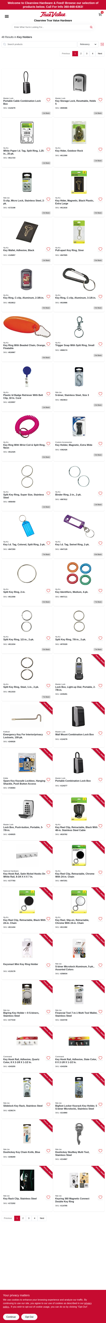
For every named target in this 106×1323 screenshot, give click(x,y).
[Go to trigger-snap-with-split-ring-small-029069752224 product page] (79, 337)
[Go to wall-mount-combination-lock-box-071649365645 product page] (79, 724)
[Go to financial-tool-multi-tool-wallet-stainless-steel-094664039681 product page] (79, 1003)
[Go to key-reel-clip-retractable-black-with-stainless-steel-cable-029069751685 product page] (79, 817)
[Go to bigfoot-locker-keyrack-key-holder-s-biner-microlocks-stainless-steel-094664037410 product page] (79, 1096)
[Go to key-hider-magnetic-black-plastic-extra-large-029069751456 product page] (79, 192)
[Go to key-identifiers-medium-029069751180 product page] (79, 583)
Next (100, 53)
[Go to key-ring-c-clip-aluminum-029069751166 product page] (79, 288)
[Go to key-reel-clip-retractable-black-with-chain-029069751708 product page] (27, 910)
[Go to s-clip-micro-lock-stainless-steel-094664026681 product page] (27, 192)
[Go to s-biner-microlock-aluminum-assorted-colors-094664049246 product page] (79, 957)
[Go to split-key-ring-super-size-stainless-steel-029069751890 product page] (27, 486)
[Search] (91, 26)
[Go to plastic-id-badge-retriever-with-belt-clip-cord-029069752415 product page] (27, 387)
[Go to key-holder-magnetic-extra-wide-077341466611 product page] (79, 437)
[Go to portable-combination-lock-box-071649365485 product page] (79, 771)
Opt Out (29, 1317)
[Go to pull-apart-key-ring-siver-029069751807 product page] (79, 241)
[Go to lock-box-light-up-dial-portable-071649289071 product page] (79, 678)
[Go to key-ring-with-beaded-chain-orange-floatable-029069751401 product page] (27, 337)
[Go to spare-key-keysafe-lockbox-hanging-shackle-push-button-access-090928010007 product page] (27, 771)
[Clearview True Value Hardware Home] (53, 14)
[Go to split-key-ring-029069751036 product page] (27, 583)
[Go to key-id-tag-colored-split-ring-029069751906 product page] (27, 535)
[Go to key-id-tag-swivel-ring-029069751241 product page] (79, 535)
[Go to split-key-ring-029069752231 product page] (27, 630)
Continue (11, 1317)
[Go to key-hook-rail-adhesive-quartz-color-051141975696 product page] (27, 1049)
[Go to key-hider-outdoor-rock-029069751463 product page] (79, 142)
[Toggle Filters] (102, 44)
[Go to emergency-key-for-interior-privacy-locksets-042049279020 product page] (27, 724)
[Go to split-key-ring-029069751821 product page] (79, 630)
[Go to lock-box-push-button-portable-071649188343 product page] (27, 817)
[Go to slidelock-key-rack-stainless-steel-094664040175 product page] (27, 1096)
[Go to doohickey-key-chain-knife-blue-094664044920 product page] (27, 1142)
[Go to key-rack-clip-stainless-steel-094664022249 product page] (27, 1189)
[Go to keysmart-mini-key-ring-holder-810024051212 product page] (27, 957)
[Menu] (7, 16)
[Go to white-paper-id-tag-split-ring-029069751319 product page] (27, 142)
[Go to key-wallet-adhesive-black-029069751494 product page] (27, 241)
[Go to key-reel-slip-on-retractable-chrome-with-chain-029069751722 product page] (79, 910)
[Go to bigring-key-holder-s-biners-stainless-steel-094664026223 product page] (27, 1003)
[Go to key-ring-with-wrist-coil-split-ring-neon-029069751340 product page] (27, 437)
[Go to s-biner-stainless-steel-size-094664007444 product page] (79, 387)
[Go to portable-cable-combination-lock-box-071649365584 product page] (27, 93)
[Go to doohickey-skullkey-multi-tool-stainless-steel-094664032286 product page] (79, 1142)
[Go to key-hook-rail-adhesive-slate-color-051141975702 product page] (79, 1049)
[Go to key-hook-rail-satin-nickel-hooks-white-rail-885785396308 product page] (27, 864)
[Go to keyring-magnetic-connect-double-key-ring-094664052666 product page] (79, 1189)
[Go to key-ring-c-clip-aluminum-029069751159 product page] (27, 288)
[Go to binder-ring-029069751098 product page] (79, 486)
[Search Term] (53, 27)
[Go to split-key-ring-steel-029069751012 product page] (27, 678)
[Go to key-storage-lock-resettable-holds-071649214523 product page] (79, 93)
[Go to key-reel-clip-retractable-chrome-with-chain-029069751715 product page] (79, 864)
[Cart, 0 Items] (100, 14)
